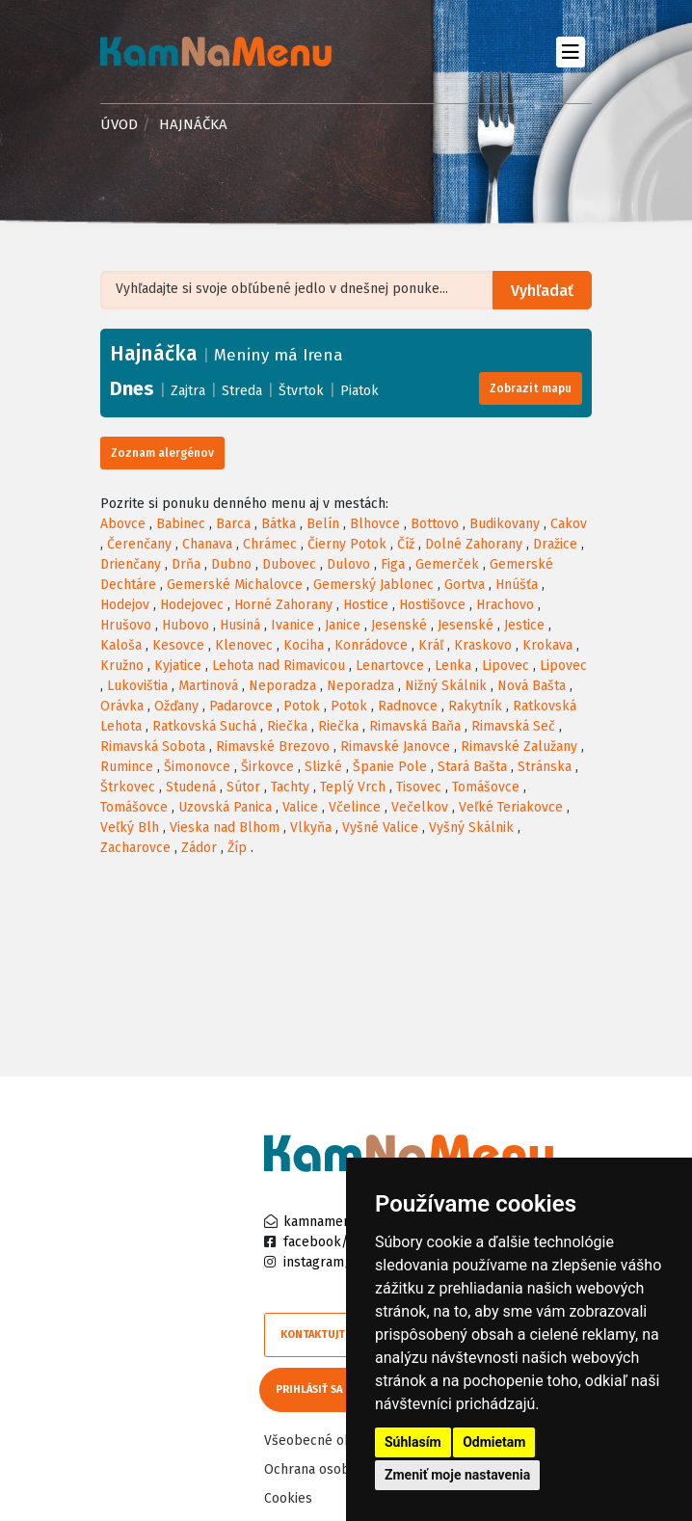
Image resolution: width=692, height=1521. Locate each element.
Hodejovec (192, 605)
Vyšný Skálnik (471, 827)
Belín (322, 524)
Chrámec (270, 544)
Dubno (231, 564)
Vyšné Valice (380, 827)
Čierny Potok (346, 544)
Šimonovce (197, 767)
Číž (405, 544)
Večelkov (419, 807)
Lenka (453, 665)
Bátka (278, 524)
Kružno (122, 665)
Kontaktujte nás (326, 1334)
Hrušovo (125, 625)
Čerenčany (139, 544)
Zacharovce (135, 848)
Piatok (359, 391)
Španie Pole (390, 767)
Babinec (180, 524)
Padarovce (241, 706)
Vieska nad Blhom (224, 827)
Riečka (287, 726)
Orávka (122, 706)
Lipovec (505, 665)
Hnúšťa (516, 584)
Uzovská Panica (225, 807)
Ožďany (176, 706)
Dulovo (348, 564)
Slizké (323, 767)
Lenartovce (390, 665)
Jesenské (399, 625)
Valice (300, 807)
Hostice (365, 605)
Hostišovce (432, 605)
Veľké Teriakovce (511, 807)
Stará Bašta (472, 767)
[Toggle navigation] (570, 51)
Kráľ (430, 645)
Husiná (240, 625)
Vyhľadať (543, 290)
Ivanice (292, 625)
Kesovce (178, 645)
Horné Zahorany (283, 605)
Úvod (119, 124)
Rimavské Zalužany (519, 746)
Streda (242, 391)
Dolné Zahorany (473, 544)
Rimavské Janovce (395, 746)
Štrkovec (127, 787)
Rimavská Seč (513, 726)
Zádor (199, 848)
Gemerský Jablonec (373, 584)
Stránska (545, 767)
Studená (191, 787)
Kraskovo (483, 645)
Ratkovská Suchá (204, 726)
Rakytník (475, 706)
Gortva (464, 584)
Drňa (186, 564)
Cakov (568, 524)
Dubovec (289, 564)
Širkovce (267, 767)
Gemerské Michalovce (235, 584)
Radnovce (408, 706)
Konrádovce (371, 645)
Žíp (237, 848)
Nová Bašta (531, 686)
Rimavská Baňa (415, 726)
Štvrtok (301, 391)
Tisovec (418, 787)
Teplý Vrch (353, 787)
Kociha (303, 645)
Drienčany (130, 564)
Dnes (132, 388)
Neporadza (282, 686)
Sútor (243, 787)
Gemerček (447, 564)
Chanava (207, 544)
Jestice (524, 625)
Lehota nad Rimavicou (278, 665)
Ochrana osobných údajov (343, 1469)
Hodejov (124, 605)
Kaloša (121, 645)
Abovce (123, 524)
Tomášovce (485, 787)
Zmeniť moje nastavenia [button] (457, 1474)
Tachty (290, 787)
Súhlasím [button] (413, 1442)
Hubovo (185, 625)
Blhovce (375, 524)
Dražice (555, 544)
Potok (301, 706)
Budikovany (504, 524)
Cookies (288, 1498)
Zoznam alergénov (162, 453)
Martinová (208, 686)
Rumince (126, 767)
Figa (393, 564)
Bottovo (435, 524)
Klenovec (244, 645)
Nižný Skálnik (446, 686)
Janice (342, 625)
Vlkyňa (311, 827)
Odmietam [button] (494, 1442)
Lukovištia (137, 686)
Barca (233, 524)
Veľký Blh (129, 827)
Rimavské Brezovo (273, 746)
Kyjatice (177, 665)
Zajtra (188, 391)
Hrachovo (505, 605)
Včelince (355, 807)
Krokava (547, 645)
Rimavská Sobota (152, 746)
